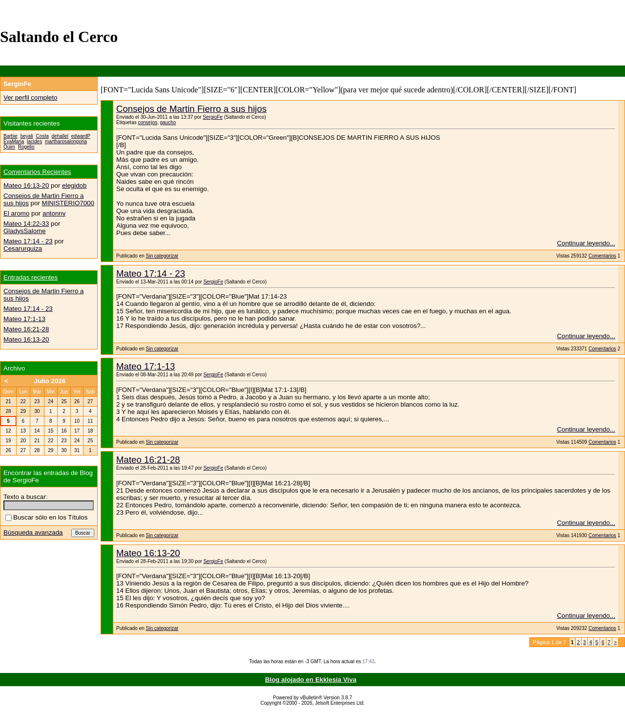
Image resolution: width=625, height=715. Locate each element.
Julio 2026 (49, 381)
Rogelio (26, 147)
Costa (42, 136)
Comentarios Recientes (37, 171)
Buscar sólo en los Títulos (46, 517)
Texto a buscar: (25, 496)
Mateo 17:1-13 (145, 366)
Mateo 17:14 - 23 (150, 273)
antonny (53, 213)
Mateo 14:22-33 (26, 223)
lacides (34, 141)
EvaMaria (13, 141)
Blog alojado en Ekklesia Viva (310, 679)
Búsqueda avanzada (33, 532)
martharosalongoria (66, 141)
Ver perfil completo (30, 97)
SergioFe (213, 117)
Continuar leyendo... (586, 243)
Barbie (10, 136)
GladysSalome (24, 231)
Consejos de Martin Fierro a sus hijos (191, 109)
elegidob (74, 185)
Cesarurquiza (22, 248)
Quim (9, 147)
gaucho (168, 122)
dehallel (60, 136)
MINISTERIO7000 (68, 203)
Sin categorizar (162, 256)
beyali (27, 136)
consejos (147, 122)
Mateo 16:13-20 (148, 553)
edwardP (80, 136)
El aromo (16, 213)
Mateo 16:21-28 (148, 460)
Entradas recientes (30, 277)
